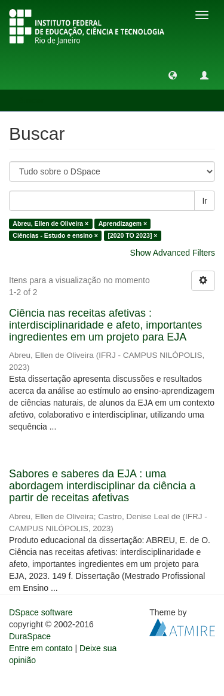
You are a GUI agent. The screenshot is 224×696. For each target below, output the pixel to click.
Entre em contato (41, 648)
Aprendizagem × (123, 223)
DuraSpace (30, 636)
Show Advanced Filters (172, 252)
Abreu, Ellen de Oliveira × (50, 223)
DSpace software (41, 612)
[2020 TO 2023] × (132, 235)
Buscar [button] (35, 100)
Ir (204, 201)
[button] (172, 75)
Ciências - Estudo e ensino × (55, 235)
